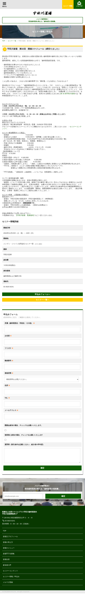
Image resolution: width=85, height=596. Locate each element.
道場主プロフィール (10, 539)
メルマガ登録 (8, 585)
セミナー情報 (67, 6)
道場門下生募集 (8, 556)
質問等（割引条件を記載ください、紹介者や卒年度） (24, 444)
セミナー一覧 (12, 41)
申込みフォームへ (42, 294)
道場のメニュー (8, 551)
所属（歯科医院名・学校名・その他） (20, 323)
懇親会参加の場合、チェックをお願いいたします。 (24, 425)
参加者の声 (7, 568)
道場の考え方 (8, 545)
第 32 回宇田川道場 (67, 94)
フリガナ (9, 348)
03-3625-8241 (8, 523)
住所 (7, 385)
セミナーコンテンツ (10, 573)
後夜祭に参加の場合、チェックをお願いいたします (24, 435)
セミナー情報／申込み (11, 579)
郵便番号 (9, 361)
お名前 (8, 336)
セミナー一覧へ (42, 300)
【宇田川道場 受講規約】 (25, 215)
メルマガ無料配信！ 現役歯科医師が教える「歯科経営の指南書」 (42, 20)
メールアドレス (11, 410)
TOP (3, 41)
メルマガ (79, 6)
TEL (7, 398)
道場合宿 (6, 562)
